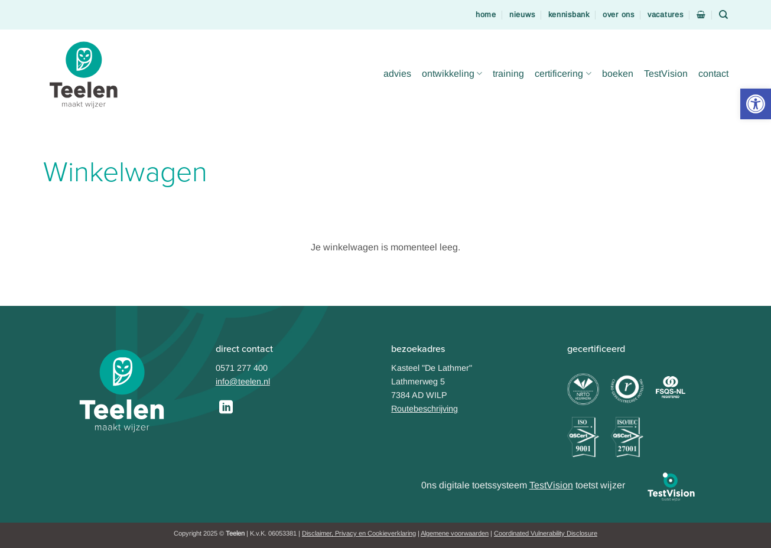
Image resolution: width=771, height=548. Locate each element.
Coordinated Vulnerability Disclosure (545, 533)
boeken (617, 73)
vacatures (665, 14)
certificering (563, 73)
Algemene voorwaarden (455, 533)
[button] (755, 104)
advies (397, 73)
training (508, 73)
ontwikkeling (452, 73)
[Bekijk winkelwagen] (701, 14)
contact (713, 73)
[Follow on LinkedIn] (226, 408)
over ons (619, 14)
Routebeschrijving (424, 408)
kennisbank (569, 14)
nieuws (522, 14)
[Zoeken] (723, 14)
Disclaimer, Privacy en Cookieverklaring (359, 533)
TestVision (666, 73)
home (486, 14)
